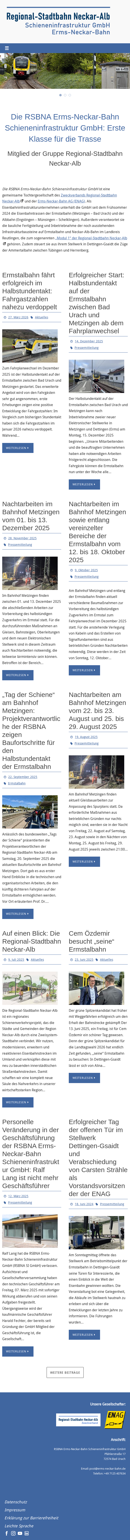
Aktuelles (41, 317)
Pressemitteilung (86, 347)
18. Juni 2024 (84, 1204)
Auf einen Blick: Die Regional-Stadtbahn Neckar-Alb (31, 941)
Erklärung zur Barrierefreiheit (31, 1517)
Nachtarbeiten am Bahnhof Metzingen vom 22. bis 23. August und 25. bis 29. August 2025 (97, 710)
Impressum (14, 1509)
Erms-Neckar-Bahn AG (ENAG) (61, 201)
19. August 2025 (86, 737)
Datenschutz (15, 1501)
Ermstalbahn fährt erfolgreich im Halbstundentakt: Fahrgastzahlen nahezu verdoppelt (29, 291)
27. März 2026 (18, 317)
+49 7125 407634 (115, 1473)
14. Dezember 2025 (89, 341)
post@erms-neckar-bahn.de (107, 1469)
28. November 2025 (22, 538)
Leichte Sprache (18, 1525)
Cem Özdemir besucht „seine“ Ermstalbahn (91, 941)
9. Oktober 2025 (86, 570)
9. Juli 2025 (16, 959)
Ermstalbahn (17, 783)
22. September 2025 (22, 777)
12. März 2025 (18, 1196)
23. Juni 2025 (84, 959)
